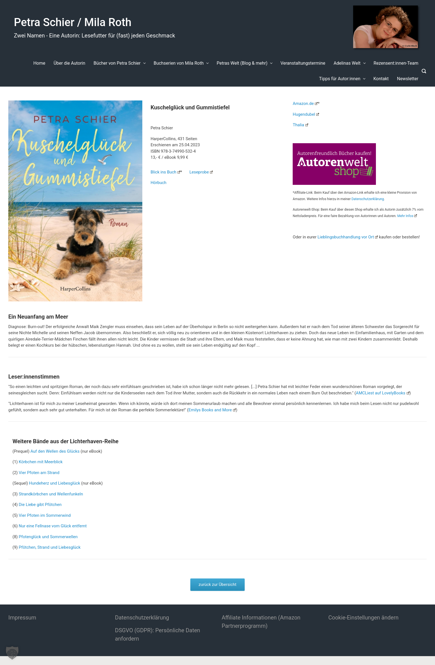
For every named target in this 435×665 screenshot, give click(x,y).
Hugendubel (306, 114)
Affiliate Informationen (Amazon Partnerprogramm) (261, 621)
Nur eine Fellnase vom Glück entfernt (53, 525)
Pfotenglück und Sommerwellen (48, 536)
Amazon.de (305, 103)
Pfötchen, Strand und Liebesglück (50, 547)
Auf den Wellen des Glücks (55, 451)
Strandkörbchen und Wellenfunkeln (51, 494)
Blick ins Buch (165, 172)
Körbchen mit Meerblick (41, 461)
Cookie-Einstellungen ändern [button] (363, 617)
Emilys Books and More (212, 409)
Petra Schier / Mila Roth (72, 22)
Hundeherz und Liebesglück (54, 483)
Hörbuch (158, 182)
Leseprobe (201, 172)
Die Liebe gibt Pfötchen (40, 504)
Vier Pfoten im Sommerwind (45, 515)
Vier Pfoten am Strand (39, 472)
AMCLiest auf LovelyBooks (382, 393)
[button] (12, 653)
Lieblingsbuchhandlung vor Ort (347, 237)
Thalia (300, 124)
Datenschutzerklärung (367, 199)
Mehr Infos (407, 216)
